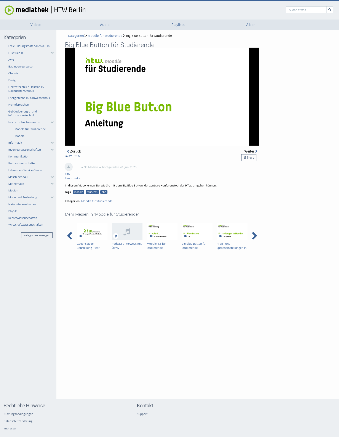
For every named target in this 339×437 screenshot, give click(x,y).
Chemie (13, 73)
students (92, 192)
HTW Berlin (15, 53)
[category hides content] (51, 52)
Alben (251, 24)
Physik (12, 211)
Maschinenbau (18, 177)
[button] (30, 52)
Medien (13, 190)
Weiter (250, 151)
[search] (287, 9)
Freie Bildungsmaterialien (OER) (29, 46)
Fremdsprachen (18, 104)
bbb (104, 192)
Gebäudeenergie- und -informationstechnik (23, 113)
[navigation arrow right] (254, 236)
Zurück (74, 151)
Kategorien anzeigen (37, 235)
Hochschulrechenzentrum (25, 122)
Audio (105, 24)
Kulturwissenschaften (22, 163)
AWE (11, 59)
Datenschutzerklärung (17, 421)
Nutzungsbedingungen (18, 414)
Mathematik (16, 184)
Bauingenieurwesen (21, 66)
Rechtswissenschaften (22, 218)
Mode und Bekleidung (22, 197)
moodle (78, 192)
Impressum (10, 428)
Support (142, 414)
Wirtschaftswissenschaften (25, 225)
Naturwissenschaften (22, 204)
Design (12, 80)
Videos (36, 24)
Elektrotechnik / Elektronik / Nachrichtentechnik (26, 89)
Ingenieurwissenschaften (24, 149)
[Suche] (311, 9)
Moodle (20, 136)
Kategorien (76, 36)
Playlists (178, 24)
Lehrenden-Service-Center (25, 170)
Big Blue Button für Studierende (149, 36)
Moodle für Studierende (30, 129)
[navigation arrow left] (69, 236)
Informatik (15, 143)
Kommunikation (18, 156)
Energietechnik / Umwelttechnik (29, 98)
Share (249, 157)
